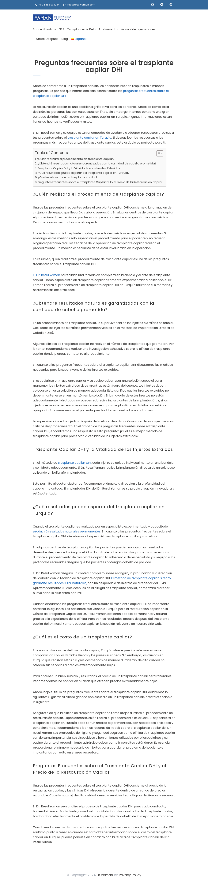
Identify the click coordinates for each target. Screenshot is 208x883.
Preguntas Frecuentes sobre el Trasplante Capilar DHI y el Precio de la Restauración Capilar (100, 182)
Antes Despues (47, 39)
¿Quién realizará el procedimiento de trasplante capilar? (75, 159)
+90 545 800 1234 (49, 4)
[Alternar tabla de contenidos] (157, 153)
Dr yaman (105, 875)
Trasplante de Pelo (81, 29)
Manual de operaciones (138, 29)
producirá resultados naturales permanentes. (67, 531)
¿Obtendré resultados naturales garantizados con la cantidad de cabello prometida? (96, 163)
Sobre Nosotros (44, 29)
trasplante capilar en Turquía (89, 137)
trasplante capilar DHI (74, 462)
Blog (64, 39)
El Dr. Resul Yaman (46, 275)
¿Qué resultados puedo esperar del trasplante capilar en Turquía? (83, 173)
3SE (61, 29)
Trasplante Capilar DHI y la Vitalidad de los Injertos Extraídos (78, 168)
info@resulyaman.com (81, 4)
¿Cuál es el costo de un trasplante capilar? (67, 177)
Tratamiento (108, 29)
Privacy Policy (130, 875)
